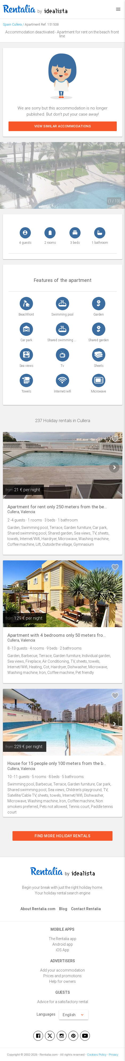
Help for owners (62, 981)
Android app (62, 944)
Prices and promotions (62, 975)
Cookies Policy (96, 1054)
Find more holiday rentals (63, 836)
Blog (63, 908)
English (74, 1015)
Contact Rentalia (86, 908)
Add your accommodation (62, 970)
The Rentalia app (62, 938)
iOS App (62, 950)
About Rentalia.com (37, 908)
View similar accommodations (62, 126)
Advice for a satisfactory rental (62, 1001)
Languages (46, 1014)
